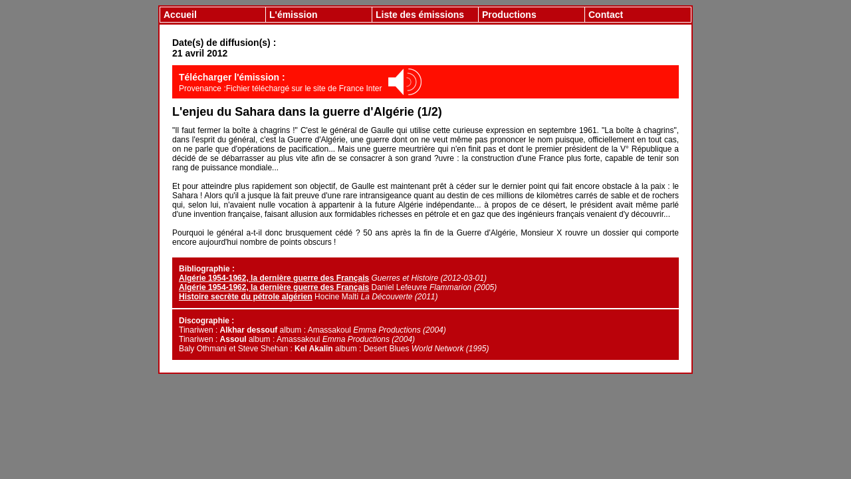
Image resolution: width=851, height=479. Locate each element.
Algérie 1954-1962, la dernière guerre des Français (274, 278)
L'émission (293, 14)
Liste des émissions (420, 14)
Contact (605, 14)
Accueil (180, 14)
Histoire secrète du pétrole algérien (245, 296)
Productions (509, 14)
